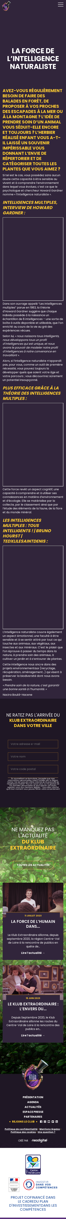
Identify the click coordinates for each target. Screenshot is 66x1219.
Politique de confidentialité (21, 1129)
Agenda (33, 1102)
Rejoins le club (23, 1121)
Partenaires (33, 1117)
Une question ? (46, 1132)
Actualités (33, 1107)
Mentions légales (49, 1129)
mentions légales (32, 787)
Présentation (33, 1097)
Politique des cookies (23, 1132)
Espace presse (33, 1112)
